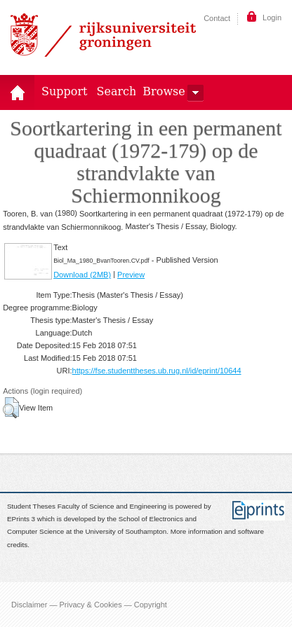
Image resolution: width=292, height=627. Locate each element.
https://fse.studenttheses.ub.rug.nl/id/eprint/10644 (156, 370)
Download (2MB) (82, 274)
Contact (217, 18)
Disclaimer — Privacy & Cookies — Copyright (89, 604)
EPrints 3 (21, 519)
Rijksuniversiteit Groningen (103, 35)
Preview (131, 274)
